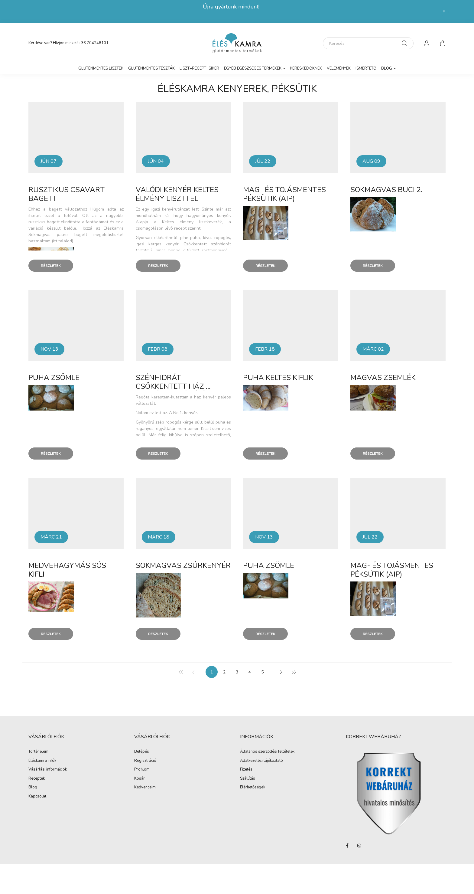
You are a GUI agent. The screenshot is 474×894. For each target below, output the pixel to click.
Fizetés (246, 769)
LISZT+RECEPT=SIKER (199, 68)
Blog (32, 787)
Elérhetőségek (252, 787)
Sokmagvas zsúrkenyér (183, 565)
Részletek (51, 265)
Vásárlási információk (47, 769)
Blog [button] (387, 68)
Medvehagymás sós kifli (67, 570)
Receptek (36, 778)
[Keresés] (368, 43)
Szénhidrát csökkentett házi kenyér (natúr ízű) (172, 386)
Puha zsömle (54, 377)
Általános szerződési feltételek (267, 751)
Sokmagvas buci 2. (386, 190)
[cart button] (443, 43)
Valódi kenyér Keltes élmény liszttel (177, 194)
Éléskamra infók (42, 760)
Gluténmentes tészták (151, 68)
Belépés (141, 751)
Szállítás (247, 778)
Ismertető (366, 68)
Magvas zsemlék (383, 377)
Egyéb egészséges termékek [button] (253, 68)
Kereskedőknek (306, 68)
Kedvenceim (145, 787)
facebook (347, 846)
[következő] (280, 672)
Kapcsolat (37, 796)
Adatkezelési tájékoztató (261, 760)
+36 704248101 (94, 43)
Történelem (38, 751)
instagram (359, 846)
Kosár (139, 778)
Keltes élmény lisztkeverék (192, 222)
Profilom (142, 769)
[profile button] (427, 43)
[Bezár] (444, 11)
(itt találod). (63, 241)
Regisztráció (145, 760)
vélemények (339, 68)
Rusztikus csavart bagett (66, 194)
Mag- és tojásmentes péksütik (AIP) (284, 194)
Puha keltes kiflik (278, 377)
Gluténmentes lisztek (100, 68)
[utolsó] (293, 672)
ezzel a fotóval (60, 215)
